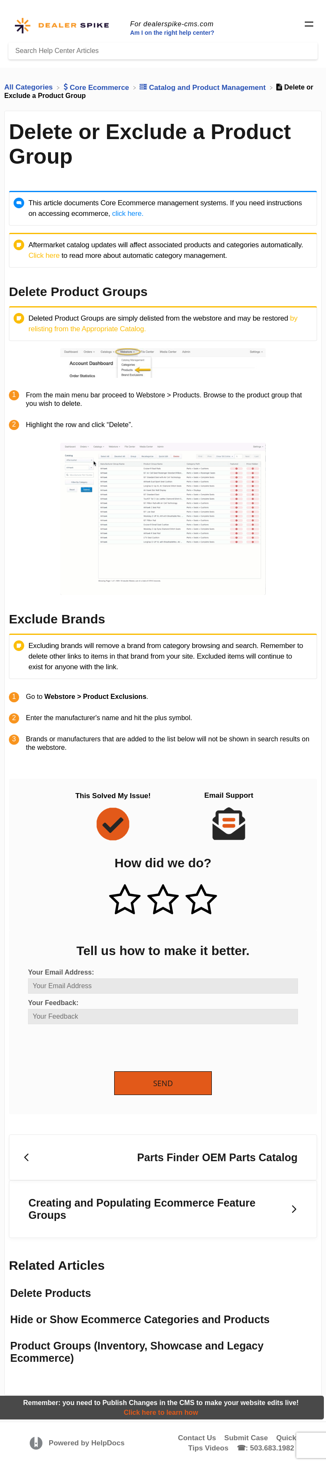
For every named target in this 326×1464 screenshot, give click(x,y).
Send (163, 1083)
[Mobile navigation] (309, 25)
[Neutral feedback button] (163, 900)
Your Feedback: (53, 1002)
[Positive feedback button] (125, 900)
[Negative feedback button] (201, 900)
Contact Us (197, 1438)
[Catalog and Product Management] (203, 87)
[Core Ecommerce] (97, 87)
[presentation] (92, 1048)
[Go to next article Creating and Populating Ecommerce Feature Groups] (163, 1209)
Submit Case (246, 1438)
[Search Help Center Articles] (163, 50)
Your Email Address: (61, 972)
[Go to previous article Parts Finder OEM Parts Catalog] (163, 1157)
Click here (43, 255)
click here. (127, 214)
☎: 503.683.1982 (265, 1448)
